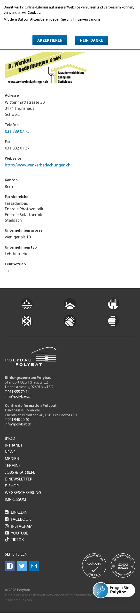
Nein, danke (91, 41)
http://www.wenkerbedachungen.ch (37, 165)
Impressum (15, 500)
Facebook (18, 519)
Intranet (14, 445)
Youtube (16, 533)
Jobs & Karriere (20, 473)
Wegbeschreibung (23, 493)
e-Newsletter (18, 479)
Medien (12, 459)
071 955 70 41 (18, 392)
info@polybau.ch (18, 397)
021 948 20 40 (18, 420)
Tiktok (14, 540)
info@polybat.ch (18, 424)
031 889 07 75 (17, 131)
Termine (13, 466)
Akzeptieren (49, 41)
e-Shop (12, 486)
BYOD (10, 439)
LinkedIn (16, 512)
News (10, 452)
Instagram (18, 526)
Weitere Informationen (24, 26)
